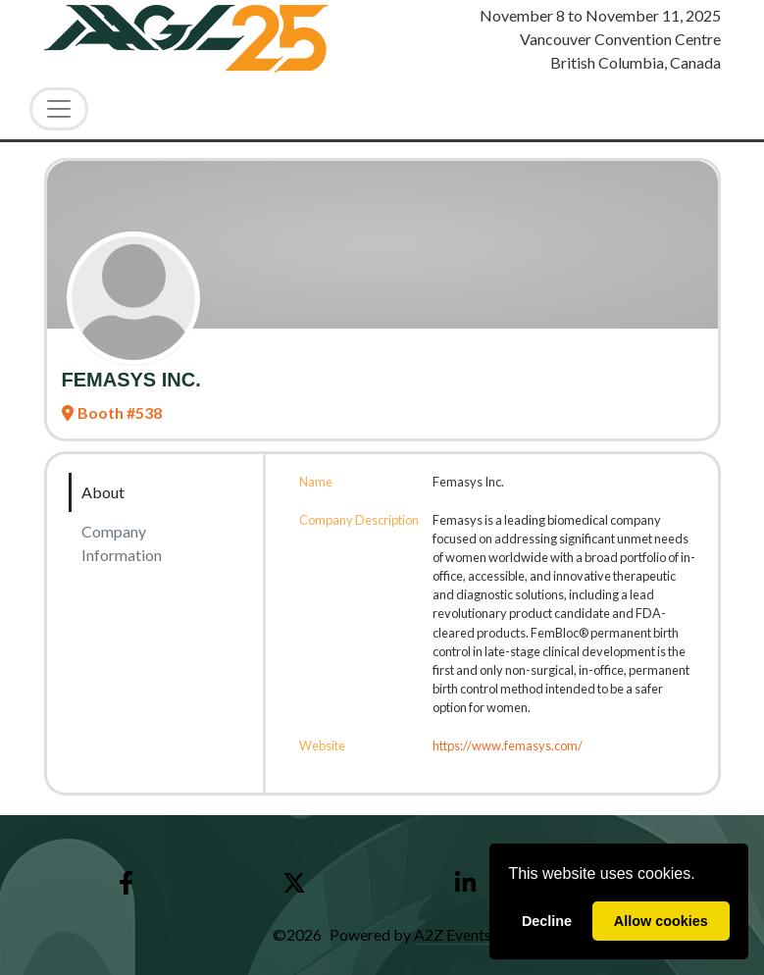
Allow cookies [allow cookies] (661, 921)
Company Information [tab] (121, 543)
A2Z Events (452, 934)
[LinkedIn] (465, 883)
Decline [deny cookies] (547, 921)
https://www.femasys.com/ (508, 745)
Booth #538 (112, 412)
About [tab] (103, 492)
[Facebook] (125, 883)
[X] (294, 883)
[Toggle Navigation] (58, 108)
